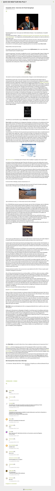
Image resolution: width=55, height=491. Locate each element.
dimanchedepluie (12, 445)
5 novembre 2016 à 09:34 (14, 393)
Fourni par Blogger (27, 489)
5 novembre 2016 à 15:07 (14, 435)
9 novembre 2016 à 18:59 (14, 454)
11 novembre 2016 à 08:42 (14, 461)
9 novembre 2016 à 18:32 (14, 448)
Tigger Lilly (11, 470)
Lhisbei (10, 390)
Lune (10, 431)
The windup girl (24, 35)
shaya (10, 418)
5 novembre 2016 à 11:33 (14, 407)
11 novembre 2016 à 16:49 (14, 481)
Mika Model (11, 37)
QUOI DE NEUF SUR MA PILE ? (14, 2)
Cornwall (10, 403)
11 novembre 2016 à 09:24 (14, 467)
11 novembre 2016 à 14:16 (14, 474)
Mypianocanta (12, 410)
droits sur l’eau (10, 159)
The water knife (43, 35)
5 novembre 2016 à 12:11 (14, 415)
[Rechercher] (53, 2)
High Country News (44, 82)
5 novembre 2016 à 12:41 (14, 428)
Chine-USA (11, 289)
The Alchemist (36, 35)
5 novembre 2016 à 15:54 (14, 442)
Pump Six (30, 35)
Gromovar (11, 396)
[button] (6, 11)
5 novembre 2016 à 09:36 (14, 400)
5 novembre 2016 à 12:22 (14, 422)
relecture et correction (13, 457)
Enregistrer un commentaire (11, 483)
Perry (9, 347)
